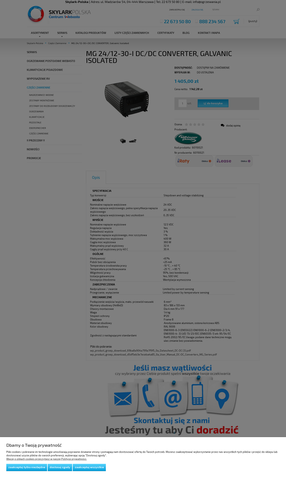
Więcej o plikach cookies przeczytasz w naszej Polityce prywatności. (46, 458)
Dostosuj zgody (60, 467)
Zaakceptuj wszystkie (89, 467)
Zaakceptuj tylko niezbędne (26, 467)
